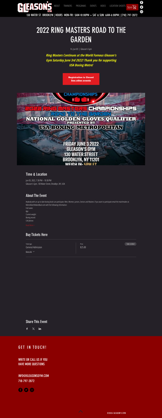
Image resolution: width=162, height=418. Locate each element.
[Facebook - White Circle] (141, 2)
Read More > (30, 225)
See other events (81, 80)
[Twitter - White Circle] (141, 7)
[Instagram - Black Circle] (32, 390)
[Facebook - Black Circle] (20, 390)
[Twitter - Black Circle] (26, 390)
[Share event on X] (33, 329)
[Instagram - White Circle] (141, 11)
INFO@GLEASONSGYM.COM (33, 376)
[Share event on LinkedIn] (40, 329)
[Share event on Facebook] (27, 329)
